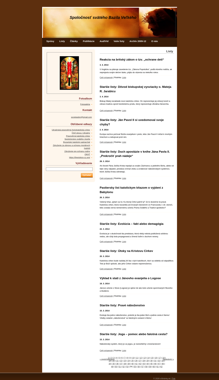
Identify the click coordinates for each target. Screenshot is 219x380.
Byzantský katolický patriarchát (76, 142)
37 (121, 364)
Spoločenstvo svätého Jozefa (77, 139)
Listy (62, 41)
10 (133, 358)
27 (140, 360)
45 (151, 364)
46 (155, 364)
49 (112, 366)
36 (117, 364)
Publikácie (89, 41)
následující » (168, 359)
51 (120, 366)
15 (152, 358)
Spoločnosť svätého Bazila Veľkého (103, 17)
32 (159, 360)
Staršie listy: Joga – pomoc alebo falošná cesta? (134, 334)
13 (144, 358)
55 (135, 366)
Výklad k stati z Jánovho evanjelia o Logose (130, 278)
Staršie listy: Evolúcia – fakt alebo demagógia (132, 223)
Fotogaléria (85, 104)
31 (155, 360)
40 (132, 364)
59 (150, 366)
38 (125, 364)
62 (161, 366)
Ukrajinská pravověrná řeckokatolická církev (71, 130)
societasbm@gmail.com (81, 117)
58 (146, 366)
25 (132, 360)
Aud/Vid (104, 41)
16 (156, 358)
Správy (50, 41)
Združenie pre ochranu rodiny (77, 151)
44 (148, 364)
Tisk (173, 378)
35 (113, 364)
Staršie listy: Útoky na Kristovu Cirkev (126, 251)
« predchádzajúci (107, 359)
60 (154, 366)
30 (151, 360)
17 (160, 358)
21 (117, 360)
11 (137, 358)
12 (141, 358)
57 (142, 366)
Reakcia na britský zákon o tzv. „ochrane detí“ (132, 59)
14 (148, 358)
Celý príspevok (106, 77)
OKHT (87, 154)
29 (148, 360)
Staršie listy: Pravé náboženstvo (122, 305)
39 (129, 364)
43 (144, 364)
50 (116, 366)
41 (136, 364)
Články (74, 41)
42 (140, 364)
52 (123, 366)
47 (159, 364)
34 (110, 364)
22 (121, 360)
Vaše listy (119, 41)
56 (139, 366)
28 (144, 360)
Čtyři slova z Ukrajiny (81, 133)
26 (136, 360)
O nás (154, 41)
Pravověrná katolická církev (78, 136)
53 (127, 366)
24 (129, 360)
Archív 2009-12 (137, 41)
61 (157, 366)
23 (125, 360)
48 (163, 364)
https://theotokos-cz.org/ (79, 157)
